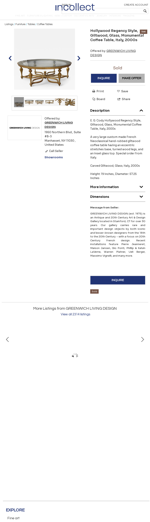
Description (118, 115)
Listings (9, 29)
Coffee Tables (45, 29)
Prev (7, 361)
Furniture (20, 29)
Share (122, 104)
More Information (118, 191)
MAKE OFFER (131, 83)
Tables (31, 29)
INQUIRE (103, 83)
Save (121, 97)
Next (142, 361)
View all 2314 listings (75, 320)
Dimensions (118, 201)
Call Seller (54, 156)
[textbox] (119, 11)
